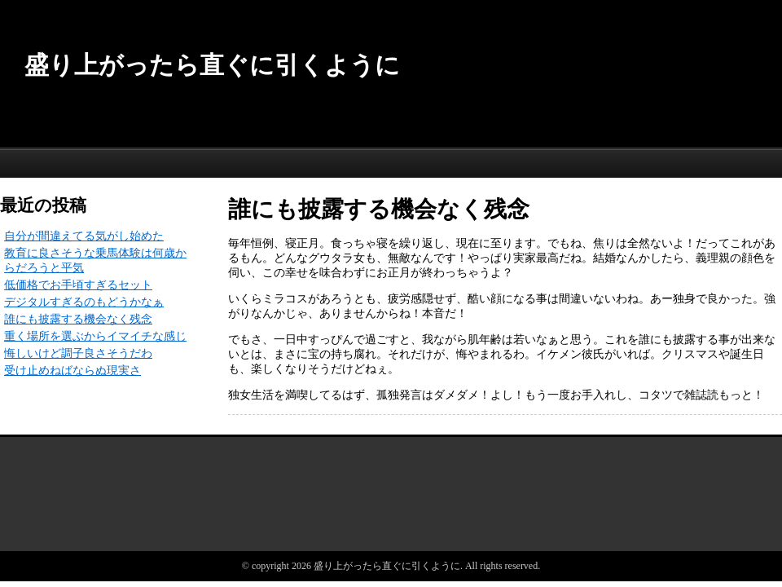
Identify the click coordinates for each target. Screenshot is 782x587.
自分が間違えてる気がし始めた (84, 236)
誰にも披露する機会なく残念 (78, 319)
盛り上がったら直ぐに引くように (212, 64)
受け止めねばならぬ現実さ (72, 370)
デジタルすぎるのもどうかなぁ (84, 302)
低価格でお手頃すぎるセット (78, 285)
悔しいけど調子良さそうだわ (78, 353)
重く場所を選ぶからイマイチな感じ (95, 336)
